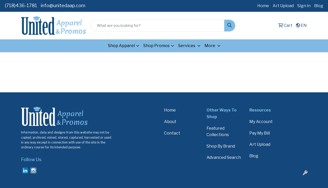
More (210, 45)
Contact (172, 133)
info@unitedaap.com (63, 5)
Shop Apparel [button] (121, 45)
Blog (318, 5)
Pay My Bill (259, 133)
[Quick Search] (157, 25)
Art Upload (283, 5)
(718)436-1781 (21, 5)
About (170, 121)
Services (187, 45)
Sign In (304, 5)
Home (263, 5)
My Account (261, 121)
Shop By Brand (221, 146)
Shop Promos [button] (156, 45)
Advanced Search (224, 157)
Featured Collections (218, 131)
